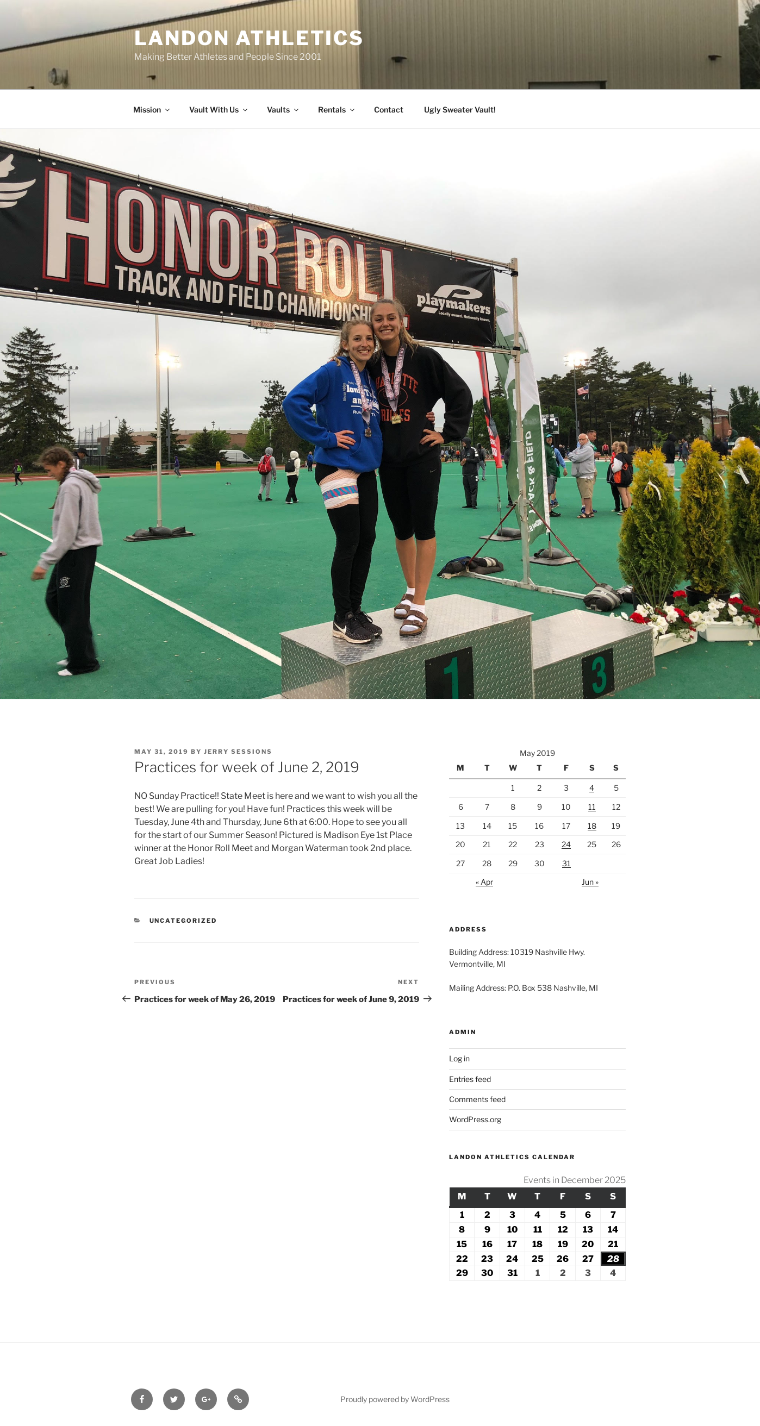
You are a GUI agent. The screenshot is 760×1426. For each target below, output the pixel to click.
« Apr (484, 881)
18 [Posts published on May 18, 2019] (592, 825)
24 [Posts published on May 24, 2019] (566, 844)
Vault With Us (219, 109)
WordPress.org (475, 1119)
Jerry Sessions (238, 751)
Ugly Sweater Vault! (460, 109)
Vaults (283, 109)
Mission (152, 109)
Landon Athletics (249, 38)
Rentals (337, 109)
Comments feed (477, 1099)
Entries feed (470, 1079)
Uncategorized (183, 920)
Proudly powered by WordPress (395, 1399)
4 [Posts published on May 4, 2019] (591, 787)
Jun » (590, 881)
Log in (459, 1058)
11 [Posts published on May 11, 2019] (592, 806)
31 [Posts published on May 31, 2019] (566, 863)
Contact (388, 109)
